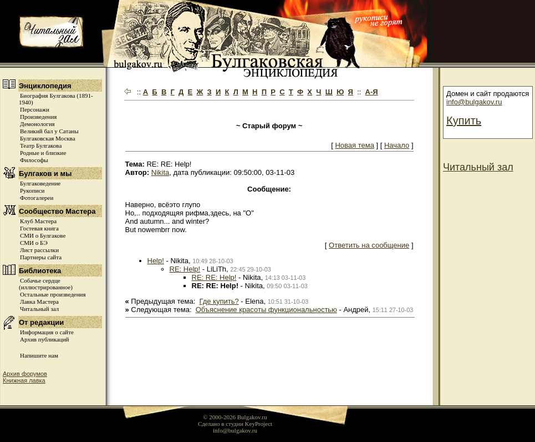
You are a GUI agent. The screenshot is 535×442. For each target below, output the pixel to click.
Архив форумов (25, 373)
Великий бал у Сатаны (49, 131)
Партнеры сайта (41, 257)
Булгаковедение (40, 183)
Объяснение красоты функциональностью (266, 309)
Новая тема (354, 145)
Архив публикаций (44, 339)
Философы (34, 160)
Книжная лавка (24, 380)
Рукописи (32, 190)
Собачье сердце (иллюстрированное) (46, 283)
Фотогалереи (36, 197)
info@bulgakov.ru (474, 102)
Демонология (37, 123)
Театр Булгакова (41, 145)
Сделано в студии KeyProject (235, 423)
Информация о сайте (47, 332)
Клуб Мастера (38, 221)
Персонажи (34, 109)
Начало (396, 145)
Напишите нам (39, 355)
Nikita (160, 172)
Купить (463, 120)
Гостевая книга (39, 228)
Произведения (38, 116)
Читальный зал (39, 308)
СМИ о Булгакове (42, 235)
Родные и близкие (43, 152)
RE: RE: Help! (214, 277)
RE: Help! (185, 269)
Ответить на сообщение (369, 245)
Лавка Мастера (39, 301)
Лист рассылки (39, 250)
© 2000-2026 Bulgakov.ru (235, 417)
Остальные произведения (52, 294)
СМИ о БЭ (34, 242)
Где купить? (219, 301)
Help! (155, 261)
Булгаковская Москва (47, 138)
